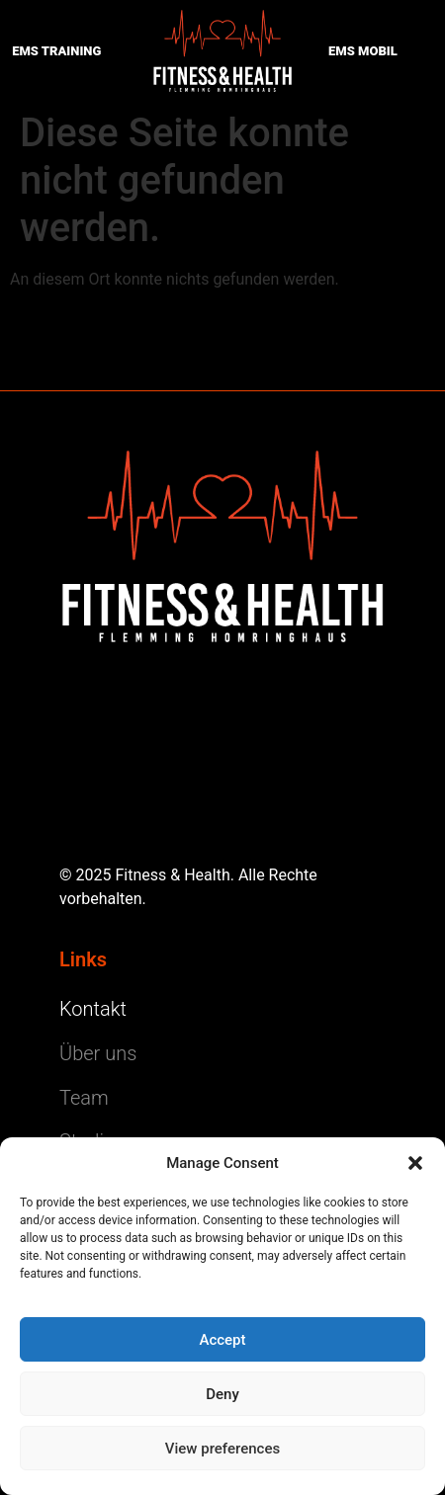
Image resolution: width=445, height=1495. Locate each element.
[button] (415, 1163)
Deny (222, 1394)
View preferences (222, 1448)
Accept (222, 1340)
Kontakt (93, 1009)
